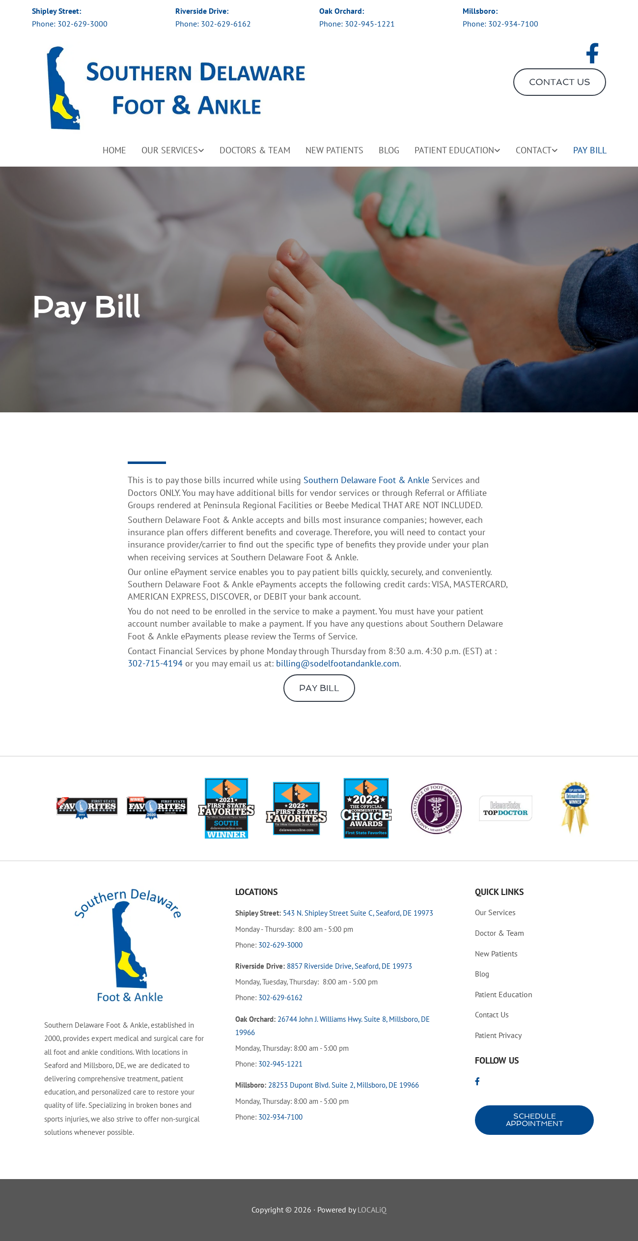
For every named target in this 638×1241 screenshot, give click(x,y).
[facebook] (592, 54)
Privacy (498, 1035)
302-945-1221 (370, 24)
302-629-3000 (82, 24)
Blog (389, 150)
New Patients (334, 150)
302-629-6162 (226, 24)
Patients (496, 953)
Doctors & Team (255, 150)
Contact (534, 150)
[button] (559, 82)
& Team (499, 933)
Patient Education (454, 150)
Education (503, 994)
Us (492, 1014)
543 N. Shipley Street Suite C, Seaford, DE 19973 (358, 913)
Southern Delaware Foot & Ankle (366, 480)
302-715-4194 (155, 663)
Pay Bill (590, 150)
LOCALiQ (372, 1209)
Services (495, 912)
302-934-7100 (513, 24)
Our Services (169, 150)
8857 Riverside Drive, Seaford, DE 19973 (349, 966)
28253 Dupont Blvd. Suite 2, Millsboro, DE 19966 (343, 1085)
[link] (165, 148)
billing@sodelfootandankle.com (337, 663)
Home (114, 150)
